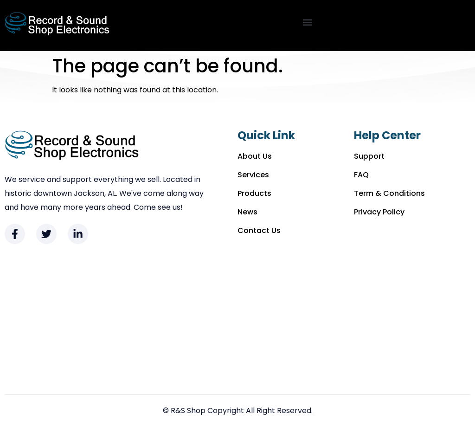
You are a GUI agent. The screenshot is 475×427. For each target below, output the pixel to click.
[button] (307, 22)
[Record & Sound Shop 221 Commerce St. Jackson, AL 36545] (237, 319)
